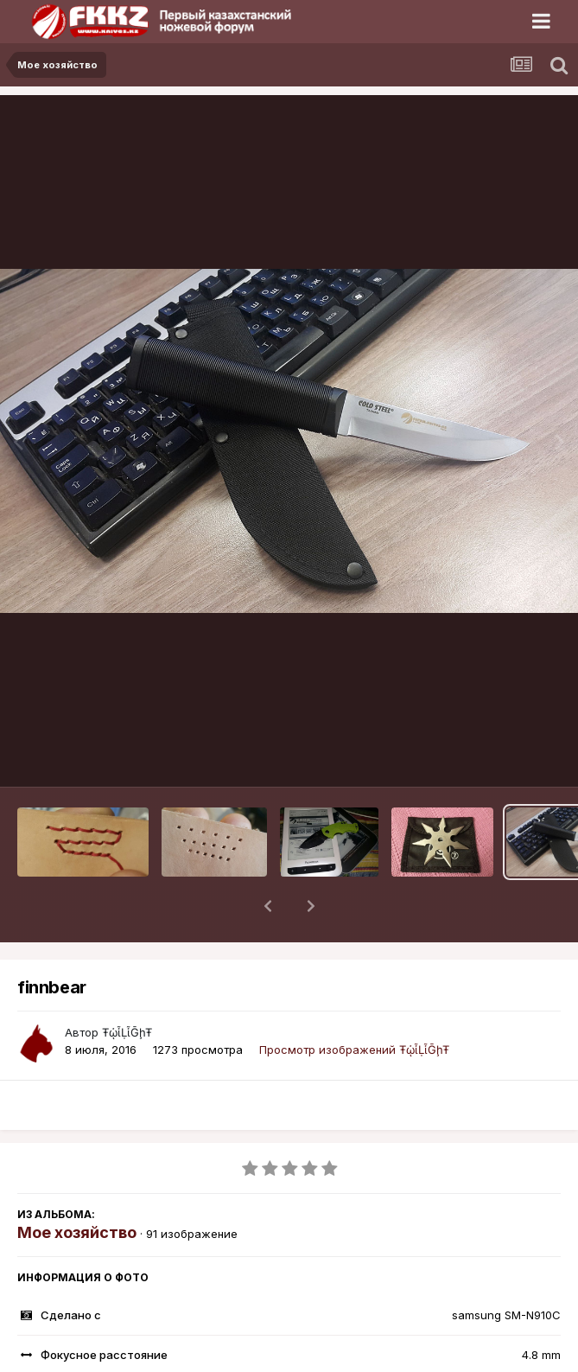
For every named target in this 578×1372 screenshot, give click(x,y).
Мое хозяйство (77, 1187)
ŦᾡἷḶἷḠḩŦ (127, 987)
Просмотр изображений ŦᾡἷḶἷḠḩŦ (354, 1004)
